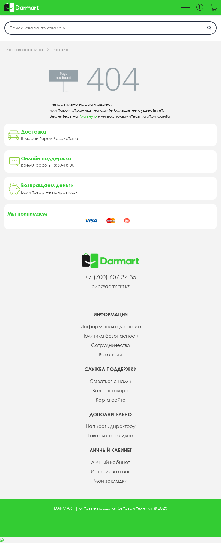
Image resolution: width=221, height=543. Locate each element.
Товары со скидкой (110, 436)
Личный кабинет (110, 462)
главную (88, 116)
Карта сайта (111, 400)
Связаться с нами (110, 381)
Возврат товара (110, 391)
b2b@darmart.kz (110, 286)
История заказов (110, 472)
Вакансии (110, 354)
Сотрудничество (110, 345)
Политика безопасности (111, 336)
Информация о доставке (110, 327)
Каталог (61, 49)
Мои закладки (110, 481)
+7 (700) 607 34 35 (110, 277)
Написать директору (111, 426)
